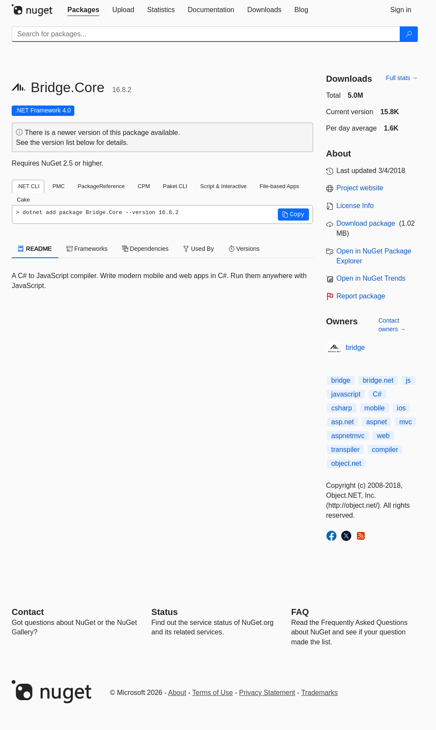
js (408, 380)
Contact (28, 612)
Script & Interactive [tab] (223, 186)
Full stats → (402, 77)
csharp (341, 408)
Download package (366, 223)
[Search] (409, 34)
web (383, 435)
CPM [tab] (144, 186)
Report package (361, 296)
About (177, 692)
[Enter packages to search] (206, 34)
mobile (374, 408)
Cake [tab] (23, 199)
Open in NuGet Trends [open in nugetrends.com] (371, 278)
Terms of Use (212, 692)
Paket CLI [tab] (175, 186)
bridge (355, 347)
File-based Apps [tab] (279, 186)
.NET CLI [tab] (28, 186)
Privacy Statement (267, 692)
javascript (346, 394)
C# (377, 394)
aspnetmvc (348, 435)
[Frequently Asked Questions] (300, 612)
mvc (405, 422)
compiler (385, 449)
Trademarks (319, 692)
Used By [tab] (198, 248)
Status (164, 612)
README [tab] (35, 248)
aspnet (376, 422)
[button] (293, 214)
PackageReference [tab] (101, 186)
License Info (355, 205)
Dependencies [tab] (145, 248)
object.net (346, 463)
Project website (360, 188)
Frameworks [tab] (87, 248)
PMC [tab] (58, 186)
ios (401, 408)
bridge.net (378, 380)
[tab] (83, 9)
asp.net (342, 422)
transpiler (345, 449)
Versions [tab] (244, 248)
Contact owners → (392, 325)
